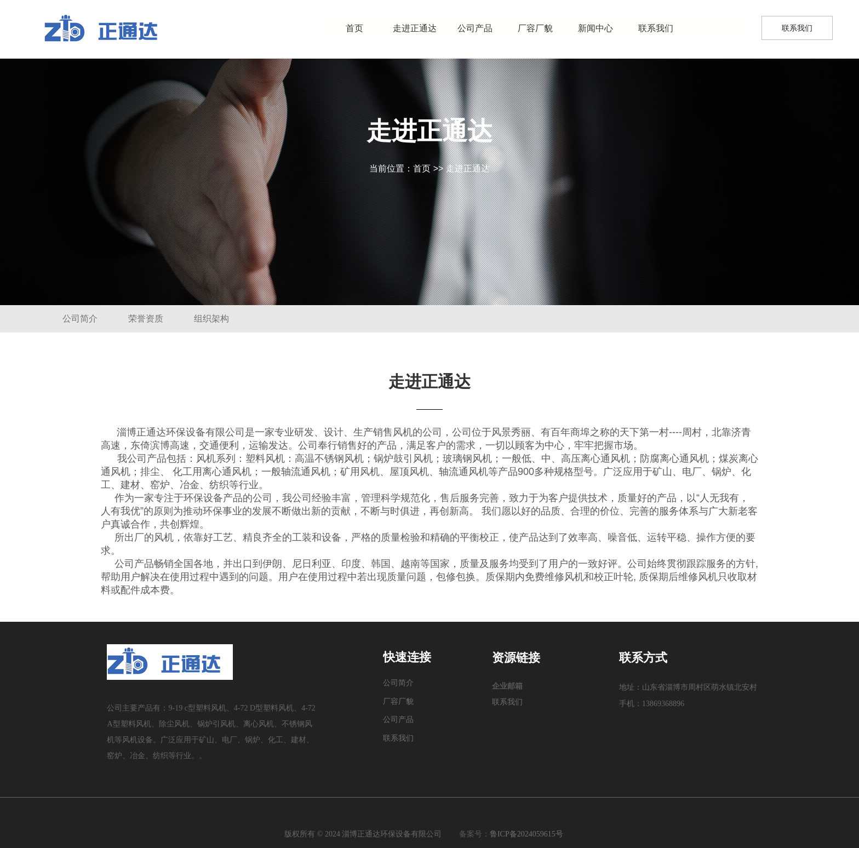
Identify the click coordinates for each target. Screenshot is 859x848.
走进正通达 (415, 28)
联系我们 (655, 28)
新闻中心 (595, 28)
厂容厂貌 (535, 28)
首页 (354, 28)
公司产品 (475, 28)
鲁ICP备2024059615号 (526, 834)
